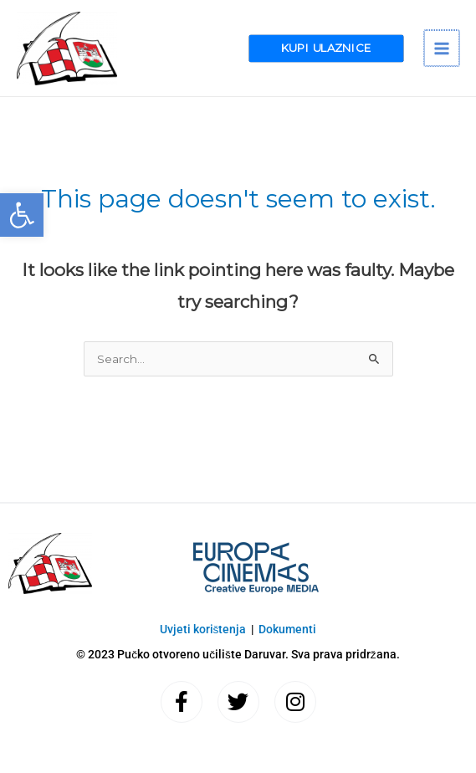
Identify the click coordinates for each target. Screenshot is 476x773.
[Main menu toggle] (442, 48)
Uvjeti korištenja (203, 629)
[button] (22, 215)
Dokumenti (287, 629)
